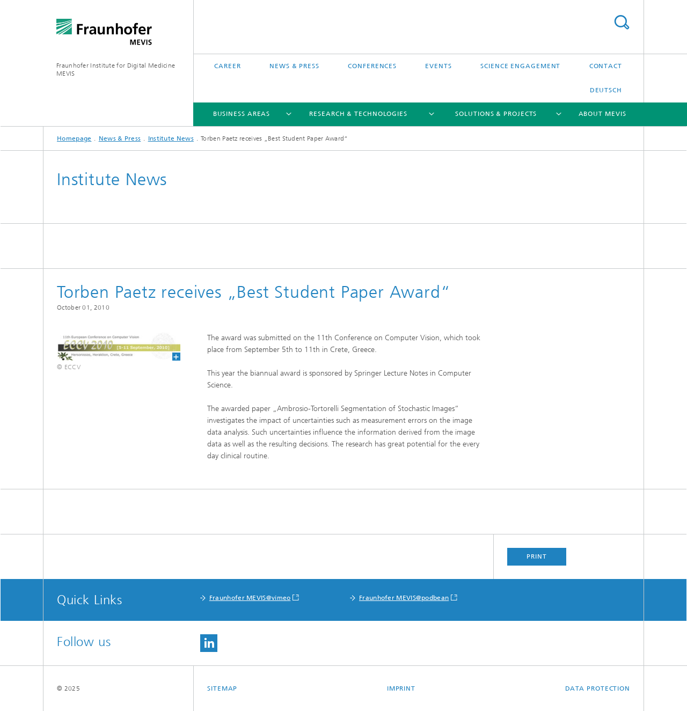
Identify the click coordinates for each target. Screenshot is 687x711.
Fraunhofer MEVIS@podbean (404, 598)
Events (438, 66)
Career (227, 66)
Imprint (401, 688)
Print (537, 556)
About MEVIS (602, 114)
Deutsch (606, 90)
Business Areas (242, 114)
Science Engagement (520, 66)
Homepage (74, 138)
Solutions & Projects (496, 114)
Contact (605, 66)
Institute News (171, 138)
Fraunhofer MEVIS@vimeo (250, 598)
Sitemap (222, 688)
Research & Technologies (358, 114)
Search (621, 22)
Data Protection (598, 688)
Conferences (372, 66)
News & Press (294, 66)
